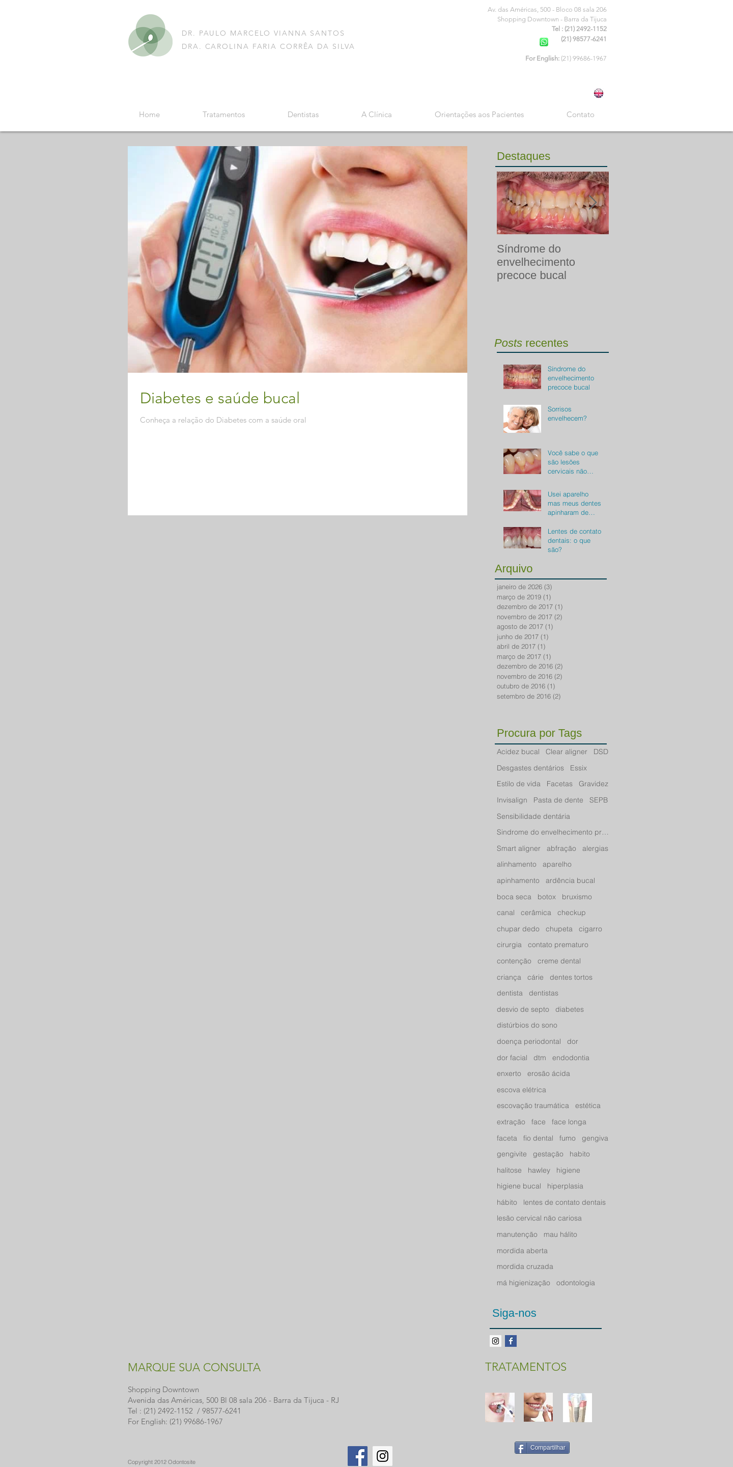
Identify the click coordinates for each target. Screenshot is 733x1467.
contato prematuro (558, 944)
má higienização (523, 1282)
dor (572, 1041)
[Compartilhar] (542, 1448)
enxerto (509, 1073)
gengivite (512, 1153)
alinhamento (517, 864)
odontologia (575, 1282)
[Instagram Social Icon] (382, 1456)
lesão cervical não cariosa (539, 1218)
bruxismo (577, 896)
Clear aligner (566, 751)
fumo (567, 1138)
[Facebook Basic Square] (511, 1341)
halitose (509, 1170)
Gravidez (593, 783)
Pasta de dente (558, 800)
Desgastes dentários (530, 767)
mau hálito (560, 1234)
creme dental (559, 960)
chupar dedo (518, 928)
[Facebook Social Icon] (358, 1456)
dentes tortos (571, 977)
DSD (601, 751)
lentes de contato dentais (564, 1202)
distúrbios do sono (527, 1025)
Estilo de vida (519, 783)
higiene (568, 1170)
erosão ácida (548, 1073)
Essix (578, 767)
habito (580, 1153)
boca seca (514, 896)
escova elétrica (521, 1089)
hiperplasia (565, 1186)
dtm (539, 1057)
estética (588, 1105)
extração (511, 1121)
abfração (561, 848)
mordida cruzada (525, 1266)
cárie (535, 977)
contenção (514, 960)
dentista (510, 993)
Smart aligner (519, 848)
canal (506, 912)
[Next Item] (592, 203)
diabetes (569, 1009)
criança (509, 977)
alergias (595, 848)
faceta (507, 1138)
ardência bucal (570, 880)
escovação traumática (533, 1105)
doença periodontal (529, 1041)
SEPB (598, 800)
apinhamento (518, 880)
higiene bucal (519, 1186)
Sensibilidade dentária (533, 816)
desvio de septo (523, 1009)
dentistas (543, 993)
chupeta (559, 928)
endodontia (570, 1057)
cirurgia (509, 944)
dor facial (512, 1057)
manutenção (517, 1234)
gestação (548, 1153)
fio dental (538, 1138)
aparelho (557, 864)
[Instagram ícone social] (495, 1341)
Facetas (560, 783)
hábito (507, 1202)
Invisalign (512, 800)
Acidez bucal (518, 751)
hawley (539, 1170)
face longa (569, 1121)
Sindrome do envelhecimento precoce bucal (553, 832)
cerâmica (536, 912)
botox (547, 896)
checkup (571, 912)
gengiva (595, 1138)
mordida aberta (522, 1250)
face (538, 1121)
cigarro (590, 928)
